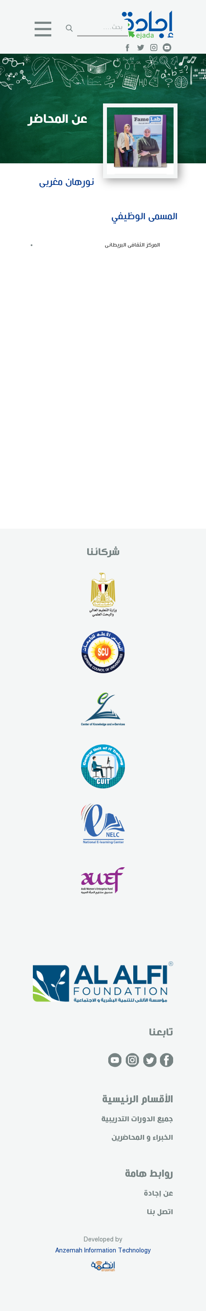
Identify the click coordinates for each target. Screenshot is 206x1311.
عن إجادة (158, 1193)
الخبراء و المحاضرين (142, 1138)
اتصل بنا (160, 1212)
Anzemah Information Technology (103, 1250)
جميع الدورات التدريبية (137, 1119)
